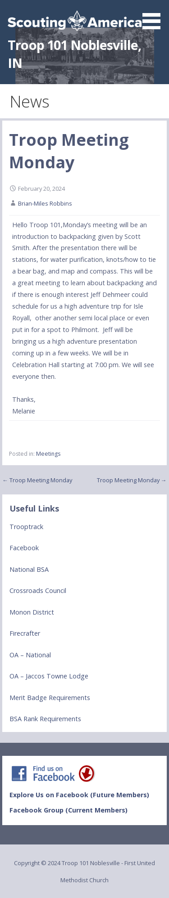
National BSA (29, 569)
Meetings (48, 454)
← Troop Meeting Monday (37, 480)
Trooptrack (26, 526)
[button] (154, 16)
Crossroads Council (37, 590)
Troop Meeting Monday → (132, 480)
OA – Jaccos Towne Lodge (48, 676)
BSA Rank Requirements (45, 718)
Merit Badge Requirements (49, 697)
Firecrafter (24, 633)
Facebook (24, 547)
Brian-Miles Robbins (45, 203)
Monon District (31, 612)
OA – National (30, 655)
